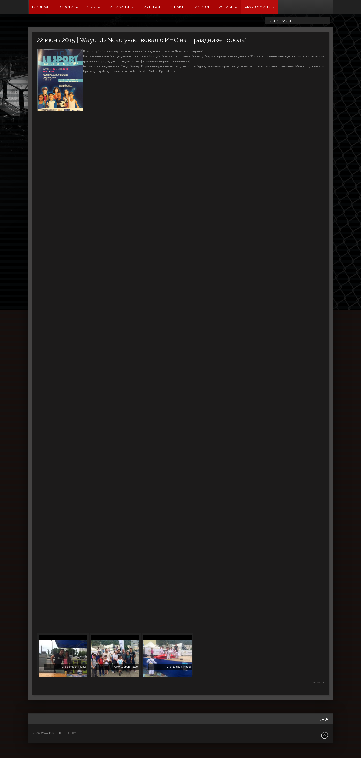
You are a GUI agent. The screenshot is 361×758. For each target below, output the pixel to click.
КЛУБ (90, 7)
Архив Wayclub (259, 7)
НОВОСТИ (64, 7)
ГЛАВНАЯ (40, 7)
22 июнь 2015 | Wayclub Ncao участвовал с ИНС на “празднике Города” (142, 40)
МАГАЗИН (202, 7)
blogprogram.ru (318, 682)
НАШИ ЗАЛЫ (118, 7)
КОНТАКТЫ (177, 7)
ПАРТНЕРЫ (151, 7)
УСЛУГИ (225, 7)
